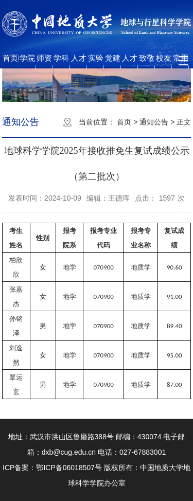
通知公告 (153, 122)
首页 (10, 57)
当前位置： (97, 122)
